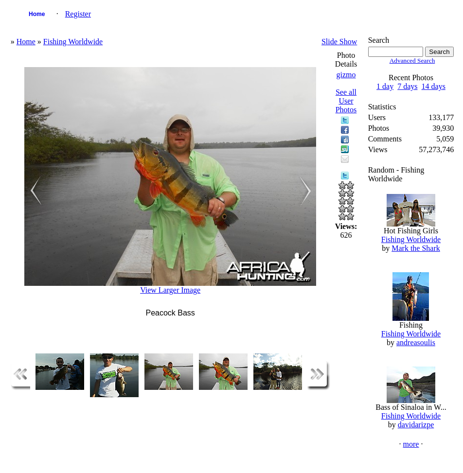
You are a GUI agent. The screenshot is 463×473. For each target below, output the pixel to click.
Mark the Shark (416, 248)
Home (37, 14)
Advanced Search (412, 60)
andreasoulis (415, 342)
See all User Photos (346, 101)
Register (78, 14)
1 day (384, 86)
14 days (433, 86)
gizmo (346, 74)
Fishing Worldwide (73, 41)
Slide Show (339, 41)
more (411, 444)
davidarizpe (416, 424)
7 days (407, 86)
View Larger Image (170, 290)
